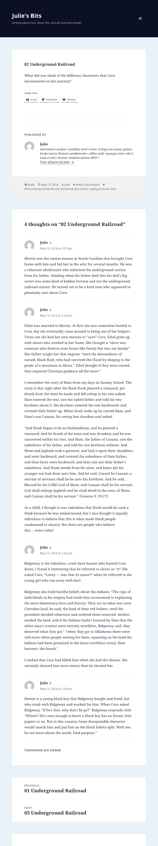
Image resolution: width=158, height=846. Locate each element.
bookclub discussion (75, 189)
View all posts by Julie (55, 162)
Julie (67, 185)
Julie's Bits (26, 15)
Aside (31, 185)
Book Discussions (88, 185)
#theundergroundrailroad (42, 189)
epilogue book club (103, 189)
